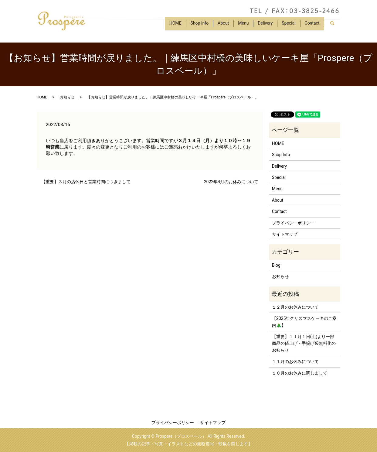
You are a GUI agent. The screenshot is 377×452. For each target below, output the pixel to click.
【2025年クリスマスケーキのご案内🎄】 (304, 321)
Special (287, 25)
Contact (311, 25)
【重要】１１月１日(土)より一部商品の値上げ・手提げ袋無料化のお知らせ (304, 343)
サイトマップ (284, 234)
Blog (276, 265)
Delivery (262, 25)
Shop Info (193, 25)
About (218, 25)
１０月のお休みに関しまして (299, 373)
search (334, 25)
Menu (239, 25)
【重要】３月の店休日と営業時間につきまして (86, 181)
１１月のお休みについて (295, 361)
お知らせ (67, 97)
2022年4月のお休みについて (231, 181)
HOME (168, 25)
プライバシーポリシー (293, 223)
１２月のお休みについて (295, 307)
